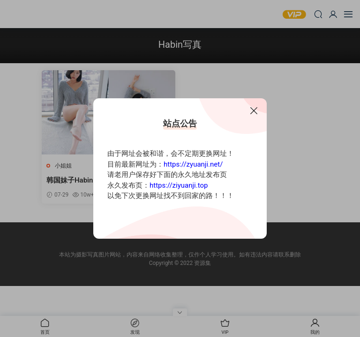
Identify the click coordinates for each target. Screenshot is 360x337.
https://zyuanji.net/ (193, 164)
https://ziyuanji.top (179, 185)
